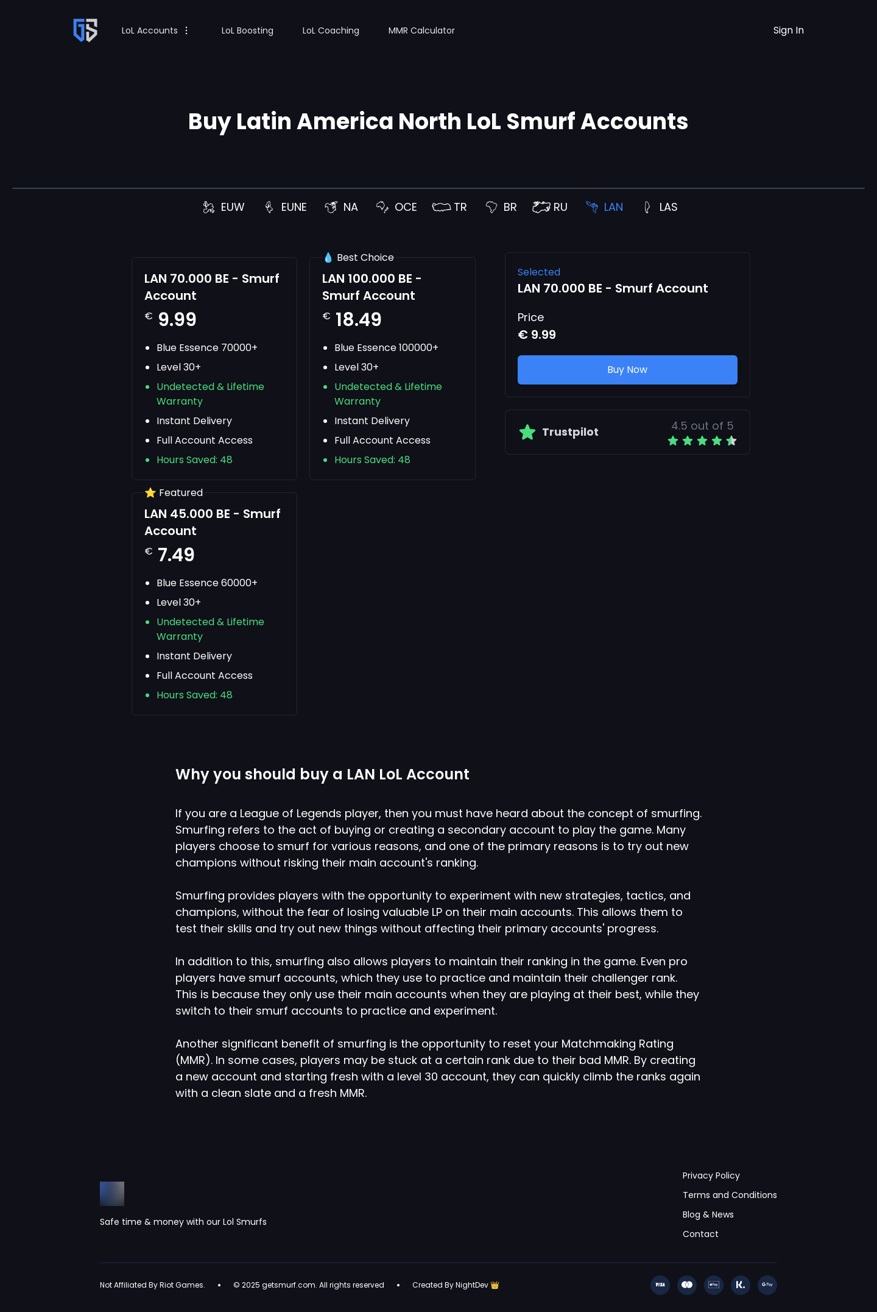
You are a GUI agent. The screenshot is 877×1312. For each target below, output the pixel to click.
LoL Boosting (247, 30)
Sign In (788, 30)
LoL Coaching (331, 30)
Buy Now (627, 370)
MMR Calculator (422, 30)
